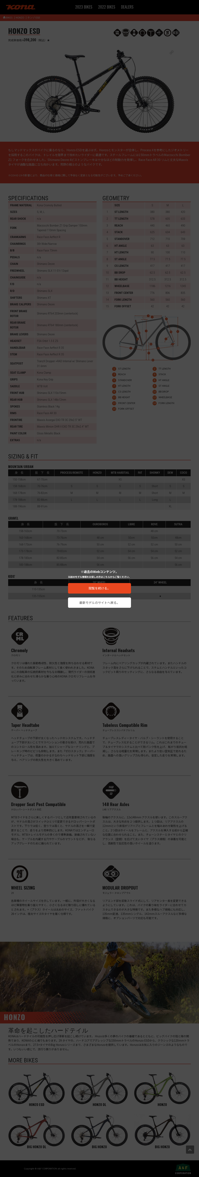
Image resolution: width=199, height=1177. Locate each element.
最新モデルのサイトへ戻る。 (99, 602)
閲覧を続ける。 (99, 588)
